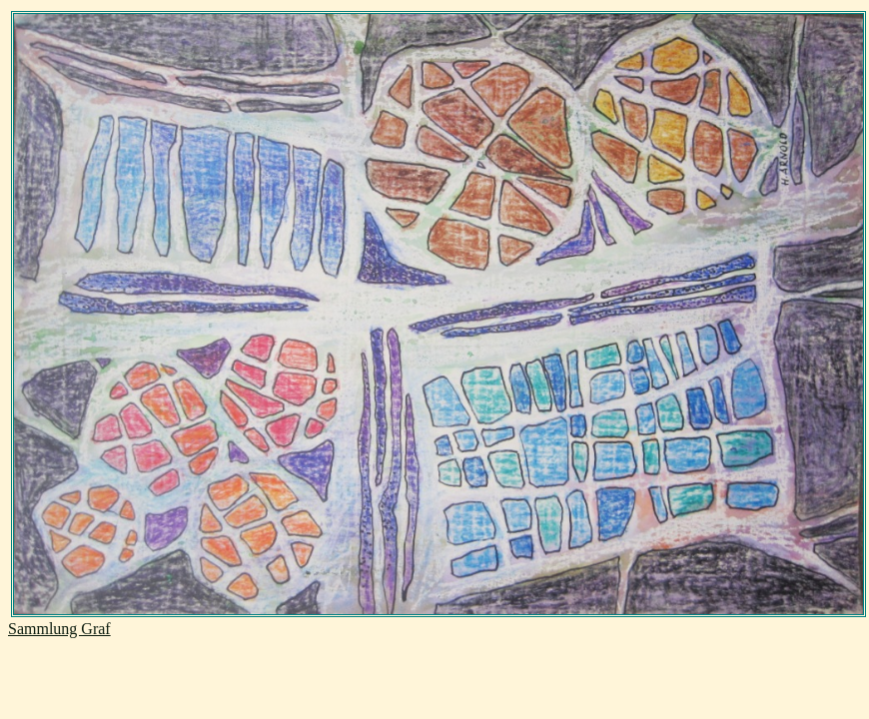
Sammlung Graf (59, 628)
